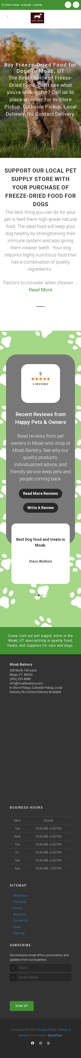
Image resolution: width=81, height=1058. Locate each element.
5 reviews (40, 384)
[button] (35, 595)
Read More (40, 289)
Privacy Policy (47, 1029)
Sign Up (21, 1006)
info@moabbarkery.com (26, 683)
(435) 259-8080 (20, 679)
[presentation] (33, 989)
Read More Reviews (40, 493)
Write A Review (40, 507)
